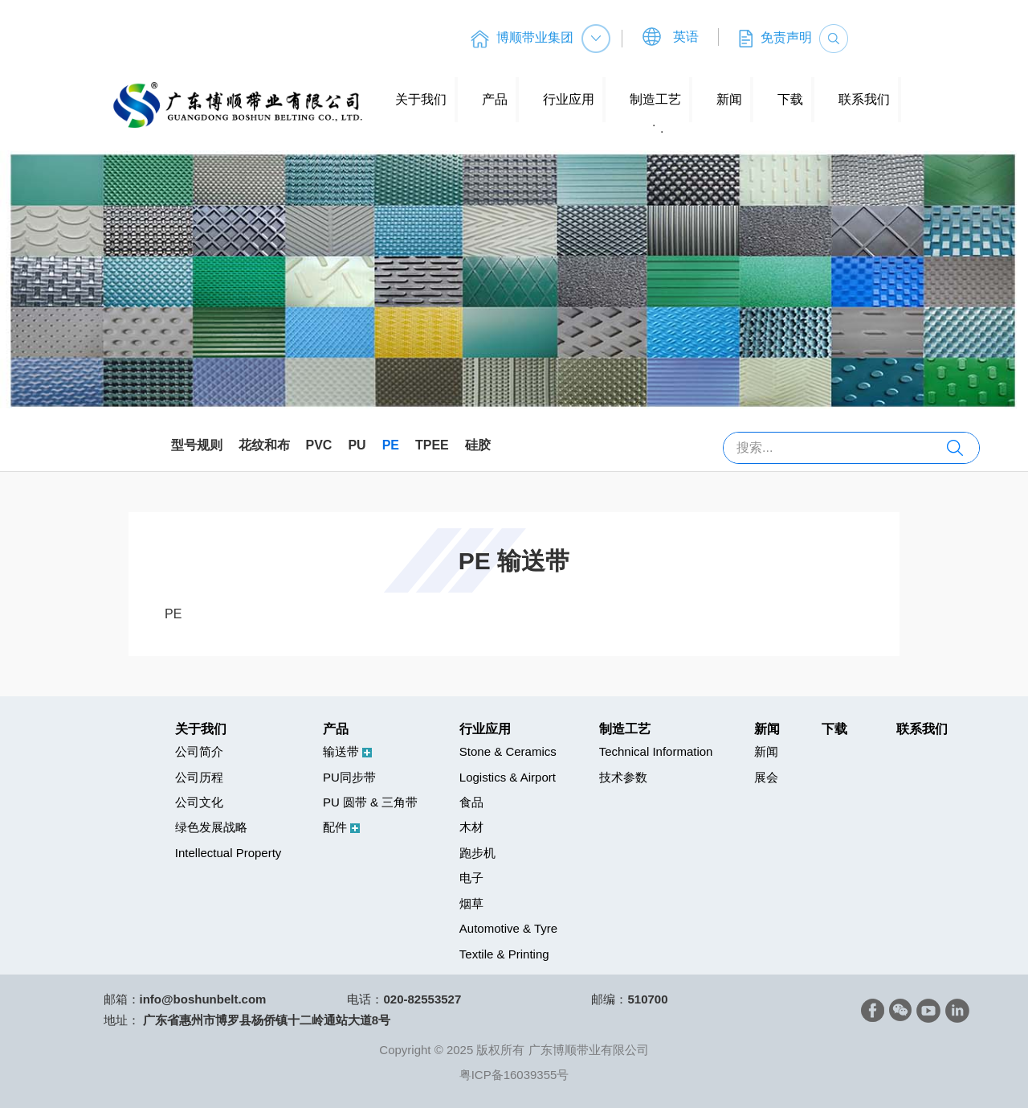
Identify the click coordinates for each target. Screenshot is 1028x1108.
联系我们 (864, 99)
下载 (790, 99)
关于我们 (421, 99)
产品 (495, 99)
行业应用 (568, 99)
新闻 (729, 99)
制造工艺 (655, 99)
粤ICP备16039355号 (514, 1074)
